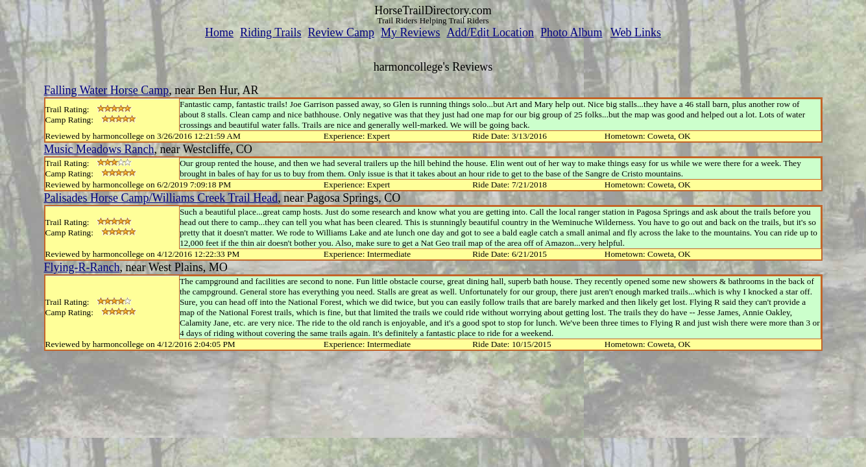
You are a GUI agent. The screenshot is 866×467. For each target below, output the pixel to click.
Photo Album (571, 32)
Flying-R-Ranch (82, 267)
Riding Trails (271, 32)
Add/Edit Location (489, 32)
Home (219, 32)
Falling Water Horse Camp (106, 90)
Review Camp (341, 32)
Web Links (635, 32)
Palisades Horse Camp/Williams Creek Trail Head (161, 197)
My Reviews (410, 32)
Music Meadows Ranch (99, 149)
